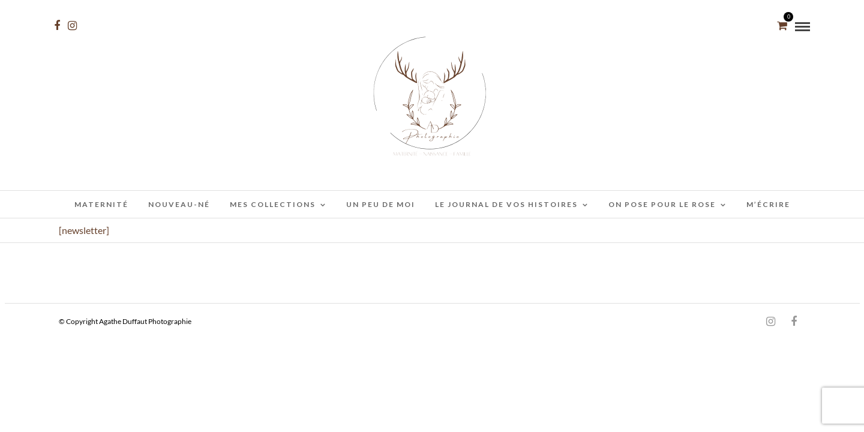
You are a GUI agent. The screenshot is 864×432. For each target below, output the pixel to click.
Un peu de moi (380, 204)
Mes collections (273, 204)
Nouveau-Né (179, 204)
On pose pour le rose (662, 204)
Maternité (101, 204)
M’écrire (768, 204)
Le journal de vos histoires (506, 204)
